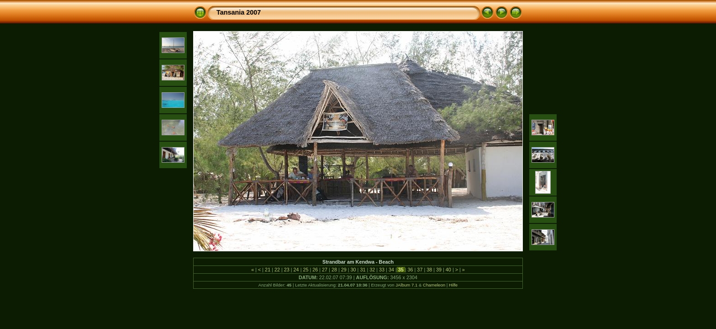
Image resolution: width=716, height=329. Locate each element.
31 (362, 269)
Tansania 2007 (238, 12)
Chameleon (434, 284)
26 (315, 269)
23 (287, 269)
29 (344, 269)
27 (325, 269)
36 (410, 269)
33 (382, 269)
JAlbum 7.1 (406, 284)
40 (448, 269)
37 (420, 269)
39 (439, 269)
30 (353, 269)
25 (305, 269)
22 (277, 269)
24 (296, 269)
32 (372, 269)
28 (334, 269)
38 (429, 269)
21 (267, 269)
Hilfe (453, 284)
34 (391, 269)
